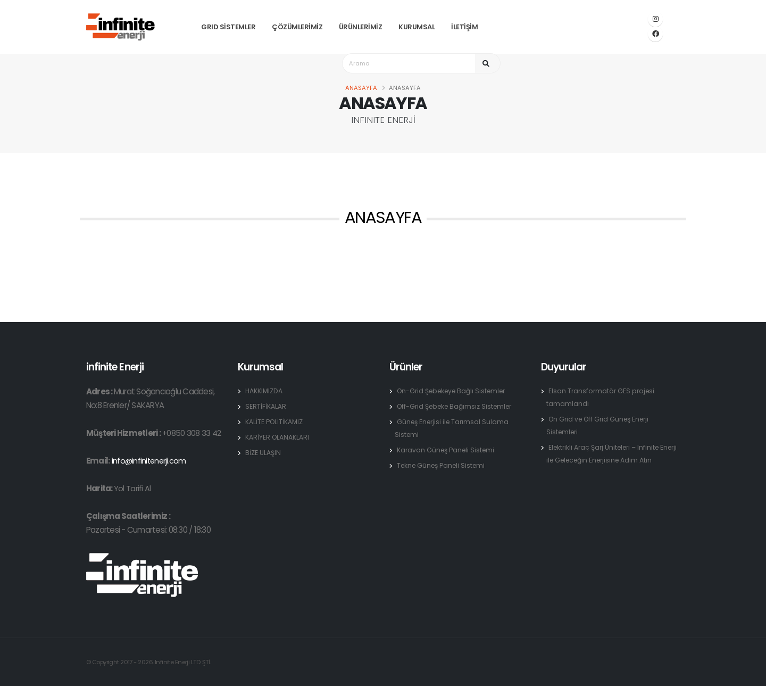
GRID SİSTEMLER (228, 27)
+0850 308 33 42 (191, 433)
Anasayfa (361, 88)
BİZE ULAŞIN (263, 452)
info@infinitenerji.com (150, 460)
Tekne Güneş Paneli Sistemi (443, 465)
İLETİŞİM (464, 27)
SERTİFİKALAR (265, 406)
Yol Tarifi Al (132, 488)
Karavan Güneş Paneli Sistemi (447, 449)
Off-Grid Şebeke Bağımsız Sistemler (458, 406)
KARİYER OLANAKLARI (277, 437)
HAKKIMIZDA (264, 390)
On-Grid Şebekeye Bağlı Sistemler (455, 390)
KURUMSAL (416, 27)
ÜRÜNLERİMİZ (360, 27)
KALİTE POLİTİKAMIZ (274, 421)
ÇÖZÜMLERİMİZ (297, 27)
